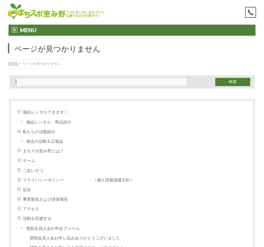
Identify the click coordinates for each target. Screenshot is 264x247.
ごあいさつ (33, 170)
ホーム (29, 160)
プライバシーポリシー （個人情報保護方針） (78, 180)
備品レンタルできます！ (45, 112)
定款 (27, 189)
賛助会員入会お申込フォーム (53, 228)
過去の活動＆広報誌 (44, 141)
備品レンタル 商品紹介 (49, 122)
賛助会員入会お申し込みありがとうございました (75, 238)
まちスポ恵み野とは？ (45, 151)
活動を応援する (37, 218)
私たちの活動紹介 (39, 131)
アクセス (31, 209)
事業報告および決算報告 (45, 199)
